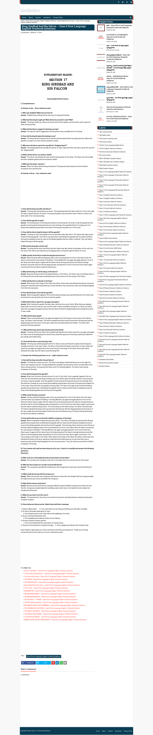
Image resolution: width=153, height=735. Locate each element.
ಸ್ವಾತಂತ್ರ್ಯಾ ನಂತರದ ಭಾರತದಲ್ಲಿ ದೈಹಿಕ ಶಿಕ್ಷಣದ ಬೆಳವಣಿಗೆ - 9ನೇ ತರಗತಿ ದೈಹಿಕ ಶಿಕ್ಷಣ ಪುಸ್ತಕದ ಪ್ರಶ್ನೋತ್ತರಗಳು (119, 68)
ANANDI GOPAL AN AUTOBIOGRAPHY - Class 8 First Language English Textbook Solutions (55, 620)
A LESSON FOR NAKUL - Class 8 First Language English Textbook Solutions (50, 617)
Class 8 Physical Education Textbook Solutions (114, 288)
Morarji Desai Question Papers (108, 363)
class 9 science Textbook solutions (110, 326)
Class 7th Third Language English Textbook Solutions (112, 272)
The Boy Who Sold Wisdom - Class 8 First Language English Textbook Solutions (51, 574)
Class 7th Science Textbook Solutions (111, 268)
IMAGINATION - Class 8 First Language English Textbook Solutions (47, 591)
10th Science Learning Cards (108, 138)
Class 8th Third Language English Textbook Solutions (112, 312)
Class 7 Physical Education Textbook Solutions (114, 251)
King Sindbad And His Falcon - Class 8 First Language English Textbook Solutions (52, 585)
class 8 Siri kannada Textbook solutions (112, 298)
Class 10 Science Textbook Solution (110, 201)
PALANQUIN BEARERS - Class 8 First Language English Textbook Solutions (50, 597)
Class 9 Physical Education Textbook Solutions (114, 323)
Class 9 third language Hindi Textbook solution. (114, 336)
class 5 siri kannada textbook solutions (112, 230)
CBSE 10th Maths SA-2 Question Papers (111, 162)
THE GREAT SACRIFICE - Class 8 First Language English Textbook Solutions (50, 611)
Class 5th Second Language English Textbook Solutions (112, 234)
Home (22, 21)
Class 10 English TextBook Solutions (110, 198)
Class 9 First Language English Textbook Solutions (115, 319)
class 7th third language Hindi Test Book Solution (115, 276)
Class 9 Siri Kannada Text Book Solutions (112, 329)
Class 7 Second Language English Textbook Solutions (112, 255)
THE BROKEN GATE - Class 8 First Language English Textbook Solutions (48, 582)
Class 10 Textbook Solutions (108, 211)
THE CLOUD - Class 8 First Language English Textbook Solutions (46, 588)
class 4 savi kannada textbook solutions (112, 226)
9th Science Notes (105, 155)
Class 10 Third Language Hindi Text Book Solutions (115, 215)
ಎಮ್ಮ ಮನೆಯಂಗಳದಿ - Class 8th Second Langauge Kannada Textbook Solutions (119, 89)
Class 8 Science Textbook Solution (110, 291)
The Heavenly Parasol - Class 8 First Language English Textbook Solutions (49, 576)
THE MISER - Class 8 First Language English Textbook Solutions (46, 579)
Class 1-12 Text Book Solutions (40, 731)
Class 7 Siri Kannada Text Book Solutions (112, 260)
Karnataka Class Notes (106, 359)
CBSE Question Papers (106, 168)
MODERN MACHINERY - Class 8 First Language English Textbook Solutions (50, 594)
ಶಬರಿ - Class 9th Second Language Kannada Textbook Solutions (119, 26)
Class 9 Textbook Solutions (108, 333)
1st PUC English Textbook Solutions (110, 148)
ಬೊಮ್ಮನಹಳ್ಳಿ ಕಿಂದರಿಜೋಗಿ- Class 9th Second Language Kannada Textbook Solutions (118, 57)
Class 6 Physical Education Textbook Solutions (114, 245)
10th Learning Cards (105, 132)
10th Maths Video (104, 135)
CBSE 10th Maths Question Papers (110, 158)
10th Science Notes (105, 142)
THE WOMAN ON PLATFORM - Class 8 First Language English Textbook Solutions (52, 608)
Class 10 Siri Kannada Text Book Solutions (112, 205)
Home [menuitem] (24, 17)
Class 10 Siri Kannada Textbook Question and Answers (118, 108)
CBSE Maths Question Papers (108, 165)
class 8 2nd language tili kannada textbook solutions (112, 280)
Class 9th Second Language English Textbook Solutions (112, 345)
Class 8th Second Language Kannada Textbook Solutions (113, 302)
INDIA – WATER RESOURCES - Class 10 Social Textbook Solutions (117, 78)
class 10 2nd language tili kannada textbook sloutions (113, 176)
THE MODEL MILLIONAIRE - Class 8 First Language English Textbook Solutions (51, 614)
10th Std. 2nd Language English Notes (111, 145)
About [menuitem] (31, 17)
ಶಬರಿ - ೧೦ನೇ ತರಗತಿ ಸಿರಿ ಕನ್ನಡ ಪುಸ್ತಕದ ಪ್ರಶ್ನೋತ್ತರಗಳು (117, 47)
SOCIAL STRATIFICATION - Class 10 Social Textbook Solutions (119, 118)
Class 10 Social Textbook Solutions (110, 208)
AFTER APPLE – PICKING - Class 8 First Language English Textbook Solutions (50, 599)
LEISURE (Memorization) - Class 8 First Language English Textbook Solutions (51, 602)
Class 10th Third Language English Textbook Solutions (112, 219)
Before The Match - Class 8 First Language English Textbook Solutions (48, 571)
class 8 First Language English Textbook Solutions (41, 21)
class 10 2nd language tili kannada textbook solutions (113, 186)
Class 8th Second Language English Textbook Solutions (112, 307)
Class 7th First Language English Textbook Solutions (111, 264)
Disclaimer (118, 731)
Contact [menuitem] (38, 17)
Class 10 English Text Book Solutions (111, 195)
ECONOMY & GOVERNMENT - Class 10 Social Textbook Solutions (117, 37)
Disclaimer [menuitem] (47, 17)
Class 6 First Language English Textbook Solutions (115, 241)
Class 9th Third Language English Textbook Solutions (112, 355)
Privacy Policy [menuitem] (58, 17)
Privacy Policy (128, 731)
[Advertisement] (57, 50)
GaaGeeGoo (26, 32)
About (104, 731)
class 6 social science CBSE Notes (110, 248)
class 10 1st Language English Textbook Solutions (115, 172)
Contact (110, 731)
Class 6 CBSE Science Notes (108, 238)
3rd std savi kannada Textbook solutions (112, 152)
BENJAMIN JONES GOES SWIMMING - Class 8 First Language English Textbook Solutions (54, 605)
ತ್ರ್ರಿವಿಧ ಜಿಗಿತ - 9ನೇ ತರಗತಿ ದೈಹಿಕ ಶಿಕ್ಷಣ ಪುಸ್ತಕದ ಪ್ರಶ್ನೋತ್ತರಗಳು (119, 99)
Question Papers (104, 366)
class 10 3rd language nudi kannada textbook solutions (113, 190)
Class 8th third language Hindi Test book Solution (115, 316)
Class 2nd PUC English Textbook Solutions (112, 223)
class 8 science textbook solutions (110, 295)
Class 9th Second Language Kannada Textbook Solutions (113, 340)
